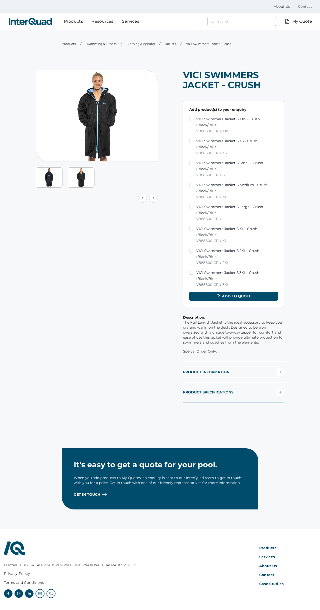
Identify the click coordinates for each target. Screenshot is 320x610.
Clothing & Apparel (140, 44)
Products (73, 21)
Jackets (170, 44)
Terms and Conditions (24, 582)
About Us (282, 6)
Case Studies (271, 584)
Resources (103, 21)
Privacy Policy (17, 573)
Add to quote (233, 296)
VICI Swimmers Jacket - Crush (209, 44)
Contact (305, 6)
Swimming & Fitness (101, 44)
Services (130, 21)
